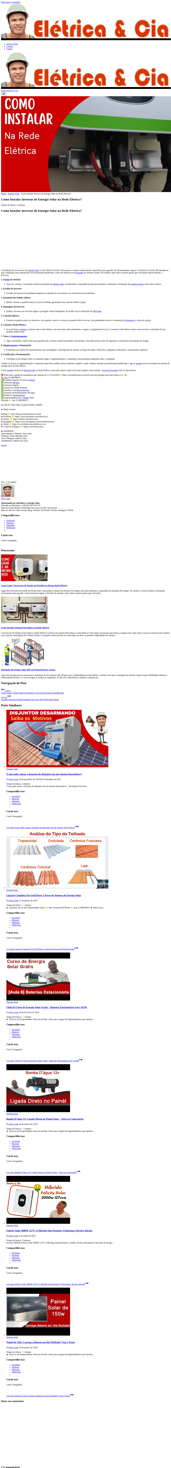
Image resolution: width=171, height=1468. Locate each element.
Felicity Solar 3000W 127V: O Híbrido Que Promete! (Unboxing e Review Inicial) (49, 1230)
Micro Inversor (22, 390)
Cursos (9, 49)
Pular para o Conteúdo (10, 2)
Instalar (10, 370)
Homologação (19, 395)
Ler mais (42, 827)
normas (139, 363)
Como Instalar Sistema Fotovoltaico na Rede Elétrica (25, 628)
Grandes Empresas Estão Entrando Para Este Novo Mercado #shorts (85, 697)
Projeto (6, 279)
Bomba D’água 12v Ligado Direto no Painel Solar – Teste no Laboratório (45, 1119)
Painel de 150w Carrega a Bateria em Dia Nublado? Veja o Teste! (40, 1342)
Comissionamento (19, 336)
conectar (23, 329)
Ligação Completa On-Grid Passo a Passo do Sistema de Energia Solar (43, 895)
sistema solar (58, 284)
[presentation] (88, 739)
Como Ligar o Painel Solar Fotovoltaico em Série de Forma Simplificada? (85, 691)
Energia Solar (29, 370)
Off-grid (15, 382)
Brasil (32, 380)
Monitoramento (10, 345)
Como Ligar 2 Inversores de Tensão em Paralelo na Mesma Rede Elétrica (34, 585)
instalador (79, 273)
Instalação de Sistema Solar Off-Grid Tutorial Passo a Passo (28, 670)
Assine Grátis (12, 44)
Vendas (26, 398)
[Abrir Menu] (3, 94)
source (4, 445)
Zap (6, 377)
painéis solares (137, 284)
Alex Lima (13, 779)
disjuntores (130, 320)
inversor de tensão (110, 370)
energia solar (33, 270)
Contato (9, 46)
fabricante (97, 311)
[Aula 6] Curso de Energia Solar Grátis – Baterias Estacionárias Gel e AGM (46, 1007)
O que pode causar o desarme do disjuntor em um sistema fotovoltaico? (44, 774)
